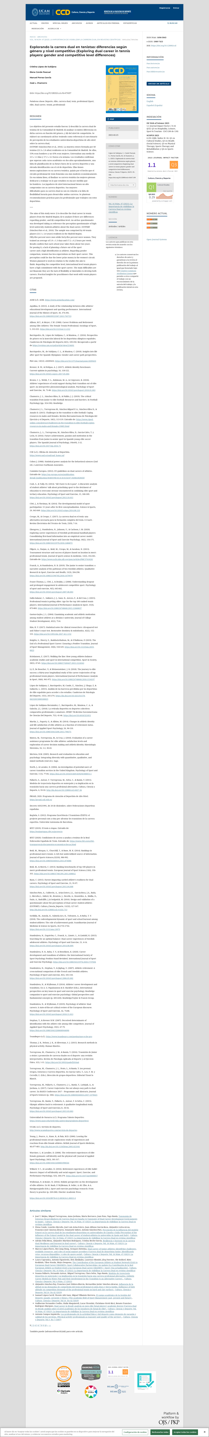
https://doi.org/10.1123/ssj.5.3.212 (55, 329)
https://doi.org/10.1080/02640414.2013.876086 (50, 860)
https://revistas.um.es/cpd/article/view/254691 (53, 345)
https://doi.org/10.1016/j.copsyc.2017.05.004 (49, 374)
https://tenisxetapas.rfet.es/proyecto (46, 831)
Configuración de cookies (135, 1432)
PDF (112, 119)
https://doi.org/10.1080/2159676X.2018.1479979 (51, 575)
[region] (104, 1432)
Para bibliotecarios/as (156, 71)
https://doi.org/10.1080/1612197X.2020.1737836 (74, 962)
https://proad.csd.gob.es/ (41, 799)
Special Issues (60, 23)
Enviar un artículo (158, 84)
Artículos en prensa (108, 23)
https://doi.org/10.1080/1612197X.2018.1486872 (51, 543)
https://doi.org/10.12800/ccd (163, 45)
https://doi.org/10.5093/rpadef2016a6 (62, 1062)
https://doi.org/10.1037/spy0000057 (82, 1175)
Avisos (89, 23)
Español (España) (154, 105)
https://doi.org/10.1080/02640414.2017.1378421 (76, 1095)
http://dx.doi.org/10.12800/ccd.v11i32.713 (48, 909)
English (150, 101)
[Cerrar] (205, 1432)
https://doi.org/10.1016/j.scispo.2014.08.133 (60, 510)
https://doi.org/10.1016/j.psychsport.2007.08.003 (51, 592)
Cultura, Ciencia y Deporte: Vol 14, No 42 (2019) (57, 1300)
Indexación (38, 28)
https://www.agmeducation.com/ (59, 300)
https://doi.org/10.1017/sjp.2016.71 (45, 446)
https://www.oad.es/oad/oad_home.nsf (47, 455)
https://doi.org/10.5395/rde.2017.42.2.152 (52, 634)
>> (50, 1325)
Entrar (176, 8)
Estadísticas (130, 23)
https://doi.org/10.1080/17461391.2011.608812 (55, 873)
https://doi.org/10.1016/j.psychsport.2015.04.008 (51, 886)
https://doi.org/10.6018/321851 (77, 715)
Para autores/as (153, 67)
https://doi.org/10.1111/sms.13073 (45, 929)
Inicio (33, 37)
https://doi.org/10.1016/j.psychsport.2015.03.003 (51, 1111)
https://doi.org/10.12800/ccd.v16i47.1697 (53, 93)
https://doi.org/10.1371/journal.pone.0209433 (75, 361)
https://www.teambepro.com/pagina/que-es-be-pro (69, 1036)
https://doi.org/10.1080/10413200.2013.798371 (50, 731)
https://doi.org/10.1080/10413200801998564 (49, 1163)
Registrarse (164, 8)
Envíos (45, 23)
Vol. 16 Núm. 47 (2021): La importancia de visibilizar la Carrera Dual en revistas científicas (75, 39)
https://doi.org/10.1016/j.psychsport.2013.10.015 (51, 497)
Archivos (77, 23)
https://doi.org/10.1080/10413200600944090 (49, 1030)
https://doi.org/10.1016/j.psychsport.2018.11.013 (51, 1014)
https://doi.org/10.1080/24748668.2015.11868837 (60, 608)
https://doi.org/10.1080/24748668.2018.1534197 (73, 679)
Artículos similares (40, 1210)
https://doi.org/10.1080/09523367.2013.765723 (50, 316)
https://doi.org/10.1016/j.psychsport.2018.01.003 (73, 390)
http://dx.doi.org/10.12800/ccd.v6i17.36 (64, 790)
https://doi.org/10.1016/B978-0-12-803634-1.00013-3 (53, 1198)
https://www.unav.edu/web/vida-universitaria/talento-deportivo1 (59, 1120)
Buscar (172, 23)
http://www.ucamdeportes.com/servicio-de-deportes (53, 1130)
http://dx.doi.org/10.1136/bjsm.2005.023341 (60, 1146)
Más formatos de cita (119, 185)
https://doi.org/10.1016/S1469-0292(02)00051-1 (71, 773)
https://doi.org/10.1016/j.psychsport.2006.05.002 (51, 978)
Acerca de (54, 28)
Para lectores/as (153, 63)
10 (45, 1325)
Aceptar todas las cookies (185, 1432)
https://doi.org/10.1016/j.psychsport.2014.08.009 (51, 945)
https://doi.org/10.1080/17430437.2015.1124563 (62, 663)
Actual (33, 23)
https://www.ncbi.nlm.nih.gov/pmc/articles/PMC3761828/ (67, 559)
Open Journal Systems (157, 239)
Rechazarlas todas (160, 1432)
